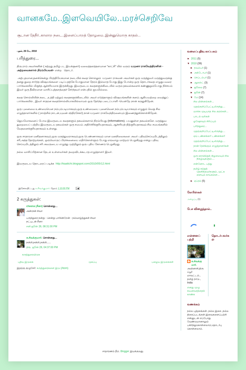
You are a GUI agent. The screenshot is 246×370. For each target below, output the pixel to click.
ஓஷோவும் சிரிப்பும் (204, 121)
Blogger (124, 351)
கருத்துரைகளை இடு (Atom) (52, 268)
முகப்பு (93, 261)
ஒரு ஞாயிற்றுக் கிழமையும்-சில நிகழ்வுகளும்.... (211, 157)
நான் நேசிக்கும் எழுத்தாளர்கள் (211, 145)
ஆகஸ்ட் (199, 82)
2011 (194, 58)
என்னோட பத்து (202, 163)
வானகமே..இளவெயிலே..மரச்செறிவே (95, 18)
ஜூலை (198, 87)
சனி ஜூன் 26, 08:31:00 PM (41, 226)
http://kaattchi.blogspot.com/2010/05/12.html (83, 163)
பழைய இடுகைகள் (162, 261)
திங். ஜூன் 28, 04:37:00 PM (42, 247)
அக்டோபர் (201, 72)
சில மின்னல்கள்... (203, 101)
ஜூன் (197, 92)
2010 (194, 63)
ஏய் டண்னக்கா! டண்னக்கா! (209, 136)
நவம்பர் (199, 67)
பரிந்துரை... (200, 126)
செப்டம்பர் (200, 77)
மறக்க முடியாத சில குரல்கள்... (210, 111)
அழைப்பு (192, 199)
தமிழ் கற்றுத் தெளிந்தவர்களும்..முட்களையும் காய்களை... (209, 171)
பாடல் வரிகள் (201, 116)
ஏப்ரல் (198, 180)
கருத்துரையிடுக (31, 254)
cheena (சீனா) (34, 206)
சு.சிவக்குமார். (34, 237)
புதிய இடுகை (25, 261)
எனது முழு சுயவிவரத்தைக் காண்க (196, 291)
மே (196, 97)
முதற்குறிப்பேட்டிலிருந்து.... (209, 106)
